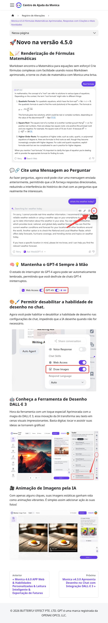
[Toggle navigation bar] (12, 5)
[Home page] (13, 15)
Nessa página (20, 33)
